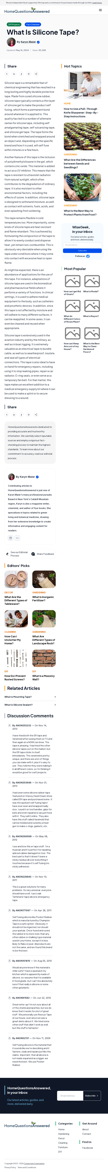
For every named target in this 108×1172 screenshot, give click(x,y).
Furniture (63, 1147)
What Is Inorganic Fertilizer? (43, 598)
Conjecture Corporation (34, 1164)
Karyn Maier (28, 41)
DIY (6, 671)
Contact (86, 1133)
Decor (8, 592)
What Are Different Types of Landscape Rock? (43, 640)
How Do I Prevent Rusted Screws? (15, 677)
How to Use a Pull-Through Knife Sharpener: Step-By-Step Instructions (81, 112)
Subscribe (82, 251)
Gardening (39, 592)
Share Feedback (42, 554)
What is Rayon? (91, 316)
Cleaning (10, 631)
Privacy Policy (10, 1167)
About (85, 1129)
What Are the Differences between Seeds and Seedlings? (80, 163)
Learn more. (97, 3)
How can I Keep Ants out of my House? (71, 346)
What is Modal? (91, 291)
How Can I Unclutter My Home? (12, 640)
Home (67, 103)
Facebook (87, 1147)
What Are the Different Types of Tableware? (15, 600)
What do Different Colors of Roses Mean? (72, 319)
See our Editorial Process (17, 554)
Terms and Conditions (27, 1167)
